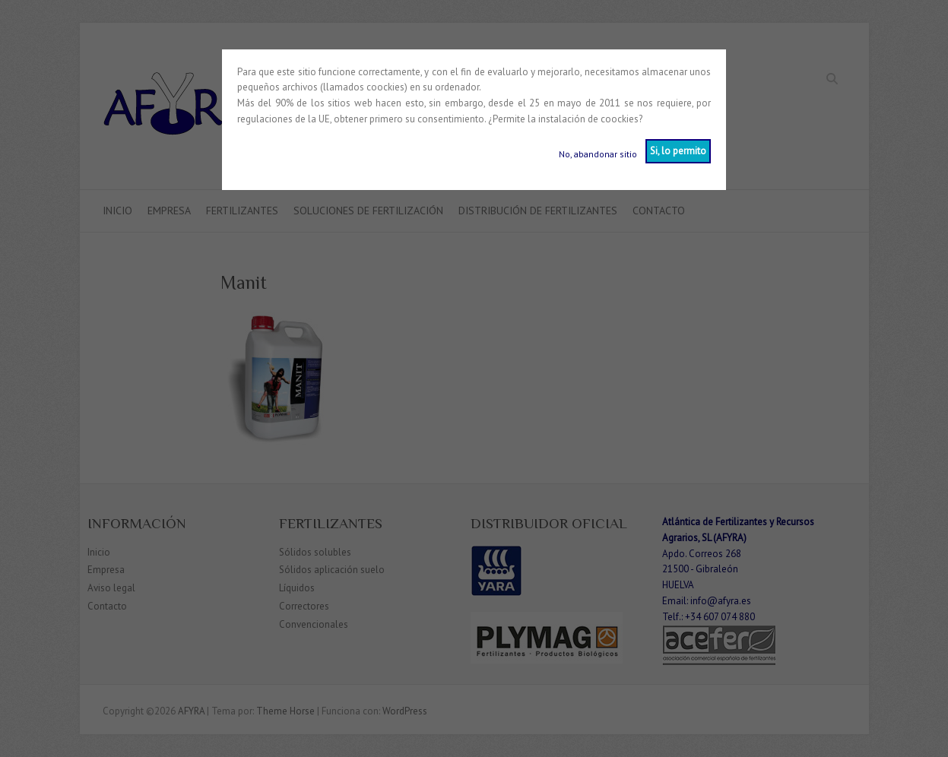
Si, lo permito (678, 150)
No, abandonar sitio (598, 154)
